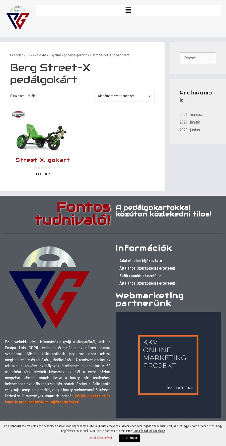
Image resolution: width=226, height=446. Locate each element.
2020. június (190, 129)
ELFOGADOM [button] (129, 438)
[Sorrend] (125, 96)
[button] (128, 10)
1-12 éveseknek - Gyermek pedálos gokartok (57, 55)
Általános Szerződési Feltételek (147, 268)
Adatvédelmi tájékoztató (140, 260)
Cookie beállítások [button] (101, 438)
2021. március (191, 114)
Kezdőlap (16, 55)
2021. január (190, 122)
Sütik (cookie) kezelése (140, 275)
